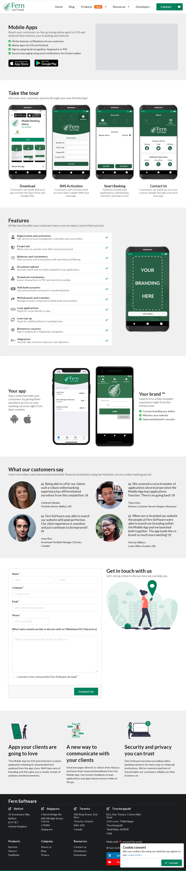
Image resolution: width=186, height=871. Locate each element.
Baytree (12, 847)
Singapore (50, 808)
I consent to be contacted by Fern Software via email (46, 676)
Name (15, 573)
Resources (121, 6)
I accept (171, 862)
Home (58, 6)
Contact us (80, 847)
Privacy (45, 854)
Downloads (80, 854)
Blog (72, 6)
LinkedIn (116, 855)
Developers (143, 6)
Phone (15, 615)
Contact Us (86, 691)
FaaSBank (13, 854)
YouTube (116, 862)
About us (46, 847)
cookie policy (134, 854)
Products (93, 7)
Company (17, 587)
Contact (172, 7)
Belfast (15, 808)
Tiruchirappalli (118, 808)
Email (15, 601)
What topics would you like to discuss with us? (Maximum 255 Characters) (54, 629)
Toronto (82, 808)
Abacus (12, 850)
